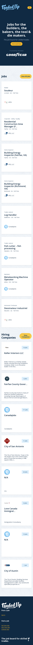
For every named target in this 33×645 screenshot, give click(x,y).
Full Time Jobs (5, 625)
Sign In (3, 615)
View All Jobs (25, 76)
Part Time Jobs (5, 627)
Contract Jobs (5, 629)
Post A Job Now (16, 44)
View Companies (26, 336)
